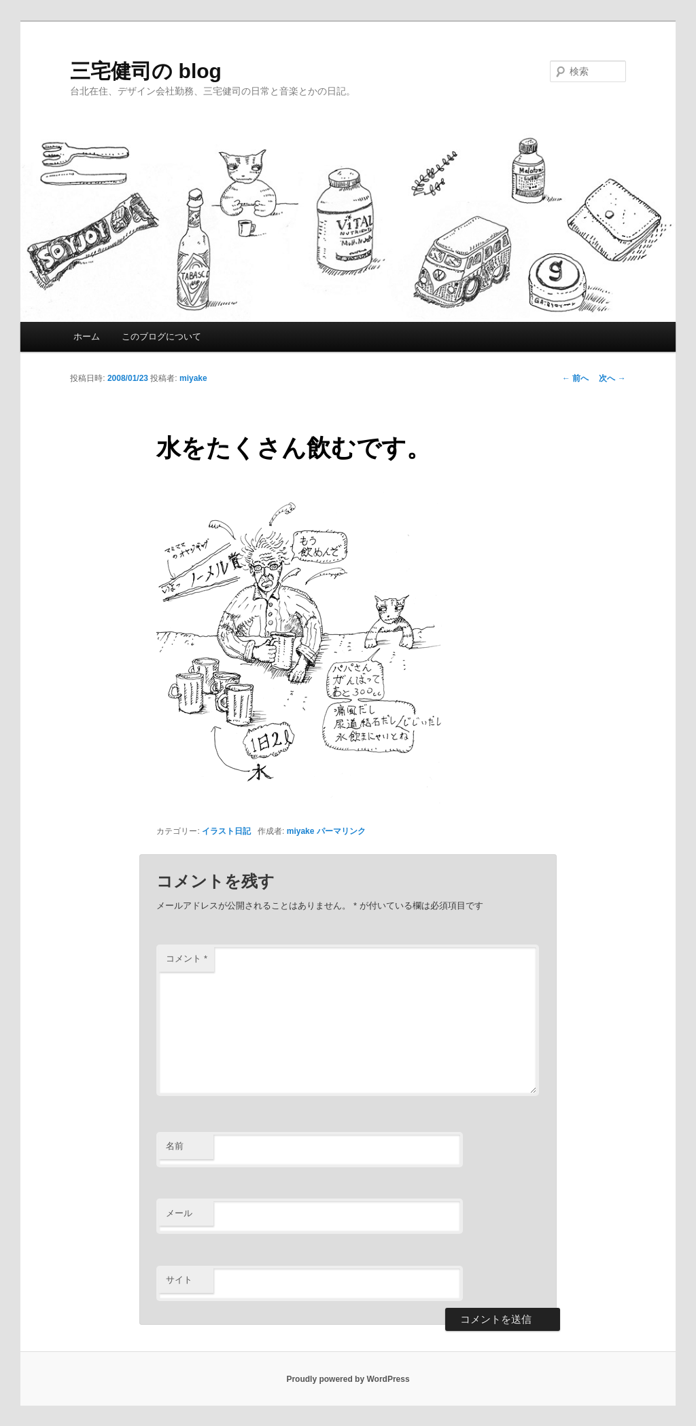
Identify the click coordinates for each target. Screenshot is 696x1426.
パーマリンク (341, 831)
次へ (612, 378)
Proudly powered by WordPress (347, 1379)
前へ (575, 378)
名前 (175, 1146)
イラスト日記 (226, 831)
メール (179, 1213)
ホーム (86, 336)
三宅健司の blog (146, 71)
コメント (186, 958)
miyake (193, 378)
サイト (179, 1280)
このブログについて (161, 336)
